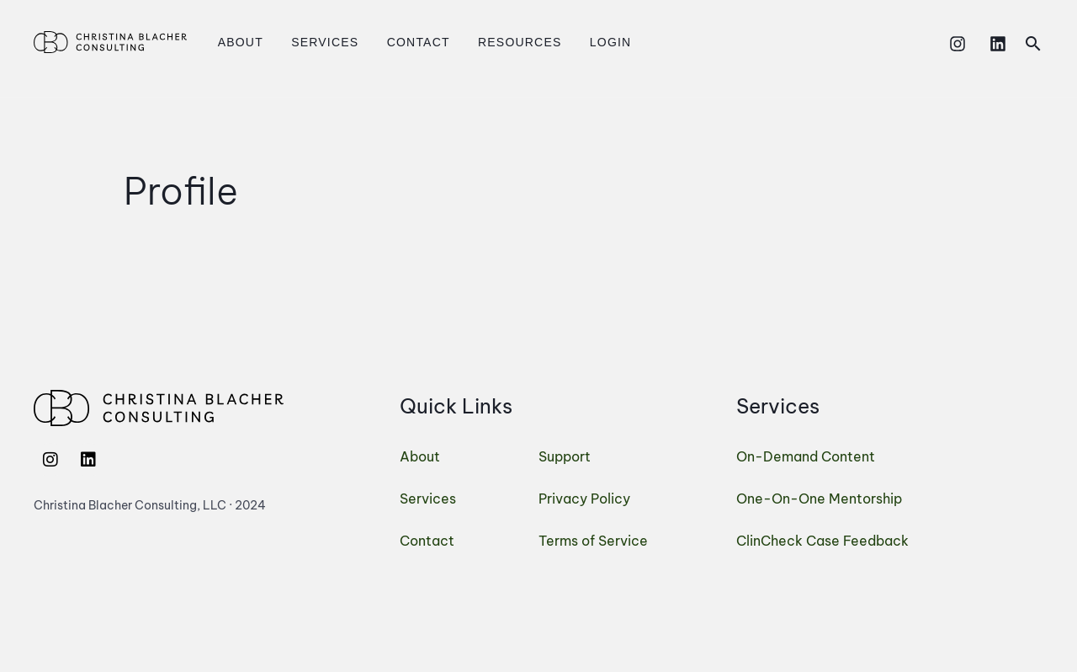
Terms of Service (593, 540)
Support (564, 456)
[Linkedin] (997, 43)
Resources (491, 42)
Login (575, 42)
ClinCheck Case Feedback (822, 540)
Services (313, 42)
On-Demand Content (805, 456)
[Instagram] (957, 43)
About (236, 42)
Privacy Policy (584, 498)
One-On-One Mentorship (819, 498)
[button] (1033, 43)
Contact (398, 42)
